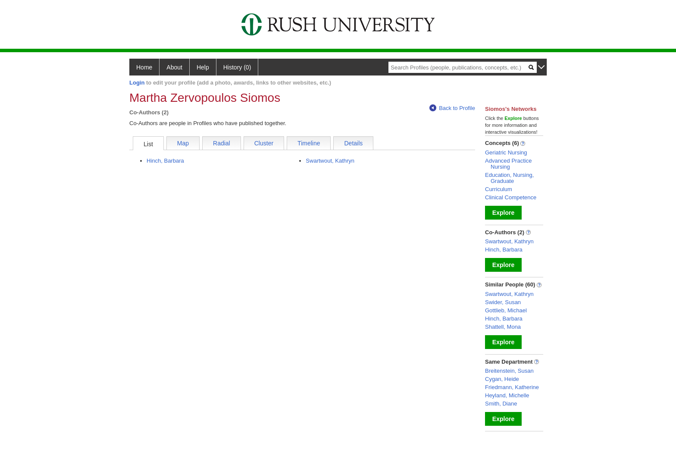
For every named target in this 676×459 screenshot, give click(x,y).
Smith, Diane (501, 403)
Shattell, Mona (503, 327)
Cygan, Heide (502, 379)
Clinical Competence (510, 197)
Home (144, 67)
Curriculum (498, 189)
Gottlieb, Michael (506, 310)
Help (203, 67)
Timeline (308, 143)
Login (136, 82)
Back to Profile (452, 108)
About (174, 67)
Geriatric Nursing (506, 152)
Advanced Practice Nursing (508, 163)
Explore (503, 212)
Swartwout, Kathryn (330, 160)
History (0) (237, 67)
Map (183, 143)
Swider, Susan (503, 302)
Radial (221, 143)
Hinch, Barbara (165, 160)
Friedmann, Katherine (512, 387)
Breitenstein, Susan (509, 371)
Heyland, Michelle (507, 395)
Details (353, 143)
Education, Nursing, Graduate (509, 178)
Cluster (263, 143)
